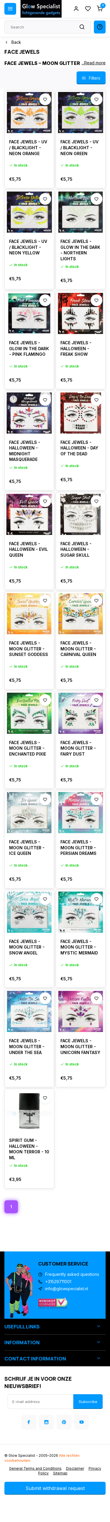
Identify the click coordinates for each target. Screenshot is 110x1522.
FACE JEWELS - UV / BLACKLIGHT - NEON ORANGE (28, 147)
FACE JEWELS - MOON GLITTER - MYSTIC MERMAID (79, 947)
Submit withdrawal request (55, 1488)
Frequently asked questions (72, 1274)
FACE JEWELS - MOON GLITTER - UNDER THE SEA (27, 1046)
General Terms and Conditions (35, 1468)
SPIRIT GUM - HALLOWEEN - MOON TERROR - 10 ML (29, 1149)
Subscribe (88, 1401)
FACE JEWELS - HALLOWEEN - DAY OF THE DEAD (79, 448)
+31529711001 (58, 1281)
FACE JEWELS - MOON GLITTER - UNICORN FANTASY (80, 1046)
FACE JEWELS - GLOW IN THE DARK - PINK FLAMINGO (29, 348)
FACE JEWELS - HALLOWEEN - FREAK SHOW (76, 348)
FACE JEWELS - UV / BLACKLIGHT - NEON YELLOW (28, 247)
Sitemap (60, 1473)
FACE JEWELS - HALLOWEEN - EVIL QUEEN (28, 549)
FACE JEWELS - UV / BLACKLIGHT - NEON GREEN (79, 147)
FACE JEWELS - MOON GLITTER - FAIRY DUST (78, 748)
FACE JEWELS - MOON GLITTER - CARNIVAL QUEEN (78, 648)
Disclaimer (75, 1468)
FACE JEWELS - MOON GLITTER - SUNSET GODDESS (28, 648)
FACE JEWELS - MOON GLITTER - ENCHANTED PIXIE (27, 748)
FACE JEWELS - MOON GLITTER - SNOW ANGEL (27, 947)
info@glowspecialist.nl (66, 1288)
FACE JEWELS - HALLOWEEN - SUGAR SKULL (76, 549)
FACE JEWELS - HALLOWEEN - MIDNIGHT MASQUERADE (24, 451)
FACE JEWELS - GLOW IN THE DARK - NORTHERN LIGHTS (80, 250)
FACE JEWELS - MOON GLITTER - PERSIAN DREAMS (78, 847)
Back (12, 42)
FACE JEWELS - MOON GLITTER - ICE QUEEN (27, 847)
